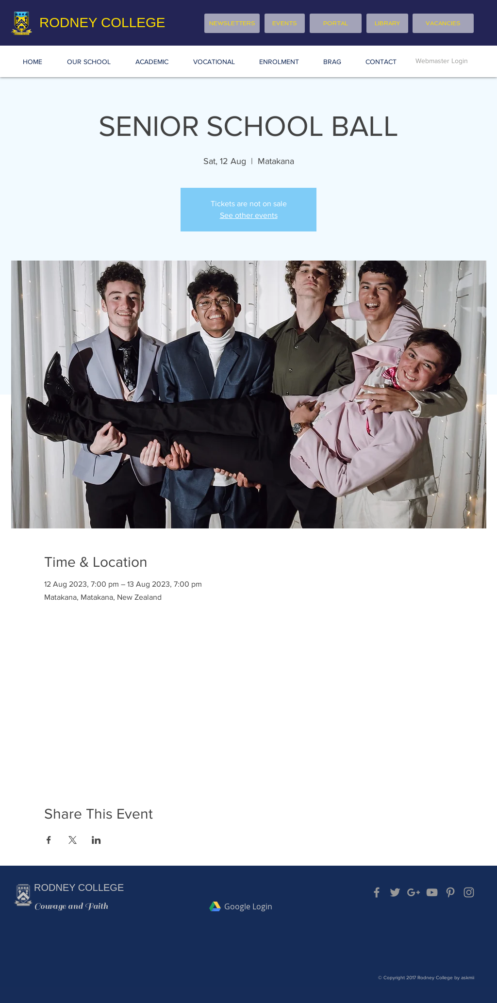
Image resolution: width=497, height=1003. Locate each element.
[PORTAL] (336, 23)
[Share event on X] (72, 840)
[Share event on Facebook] (48, 840)
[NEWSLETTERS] (232, 23)
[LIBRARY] (387, 23)
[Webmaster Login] (442, 61)
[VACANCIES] (443, 23)
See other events (249, 215)
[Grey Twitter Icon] (395, 892)
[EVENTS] (285, 23)
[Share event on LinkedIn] (96, 840)
